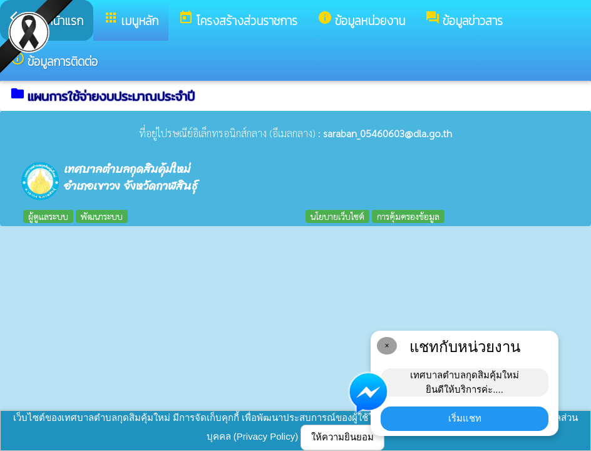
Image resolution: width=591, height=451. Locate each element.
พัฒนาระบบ (102, 216)
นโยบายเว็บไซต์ (337, 216)
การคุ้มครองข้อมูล (408, 216)
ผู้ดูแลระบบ (48, 216)
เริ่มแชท (464, 418)
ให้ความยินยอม (342, 437)
